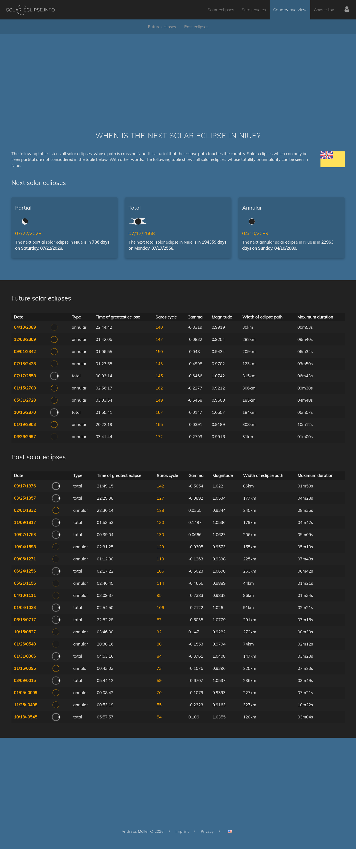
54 (159, 716)
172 (159, 436)
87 (159, 619)
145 (159, 375)
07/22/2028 (28, 233)
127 (160, 498)
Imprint (182, 831)
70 (159, 692)
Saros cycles (254, 9)
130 (160, 522)
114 (160, 583)
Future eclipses (162, 26)
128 (160, 510)
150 (159, 351)
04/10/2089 (255, 233)
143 (159, 363)
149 (159, 400)
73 (159, 668)
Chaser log (324, 9)
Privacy (207, 831)
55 (159, 704)
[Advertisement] (178, 75)
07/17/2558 (141, 233)
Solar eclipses (221, 9)
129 (160, 546)
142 (160, 485)
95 (159, 595)
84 (159, 656)
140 (159, 327)
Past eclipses (196, 26)
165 (159, 424)
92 (159, 631)
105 (160, 571)
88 (159, 643)
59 (159, 680)
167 (159, 412)
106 (160, 607)
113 (160, 558)
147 (159, 339)
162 (159, 387)
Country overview (290, 9)
